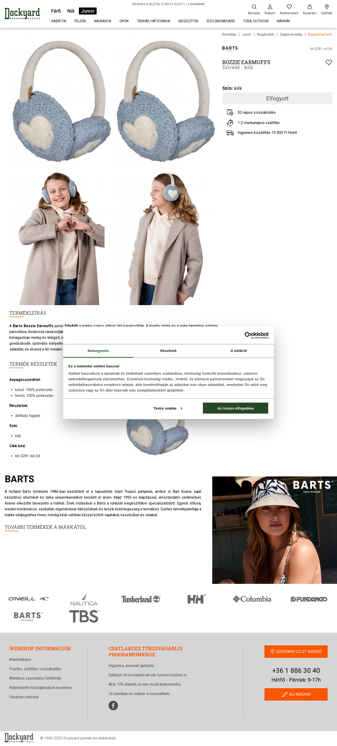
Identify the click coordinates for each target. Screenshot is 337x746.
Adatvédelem (20, 659)
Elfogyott (277, 98)
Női (70, 11)
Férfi (56, 11)
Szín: (227, 88)
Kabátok (58, 21)
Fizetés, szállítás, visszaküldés (35, 669)
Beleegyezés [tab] (98, 351)
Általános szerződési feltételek (35, 678)
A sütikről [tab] (239, 351)
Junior (88, 11)
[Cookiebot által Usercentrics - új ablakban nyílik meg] (248, 335)
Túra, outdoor (256, 21)
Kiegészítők (188, 21)
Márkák (283, 21)
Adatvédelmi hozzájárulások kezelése (40, 687)
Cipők (124, 21)
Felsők (80, 21)
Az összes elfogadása (235, 408)
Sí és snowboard (220, 21)
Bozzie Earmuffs (320, 34)
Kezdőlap (229, 34)
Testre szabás (168, 408)
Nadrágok (102, 21)
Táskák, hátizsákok (153, 21)
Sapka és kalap (291, 34)
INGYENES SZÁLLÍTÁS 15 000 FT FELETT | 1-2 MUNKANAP (168, 4)
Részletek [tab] (168, 351)
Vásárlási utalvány (24, 697)
